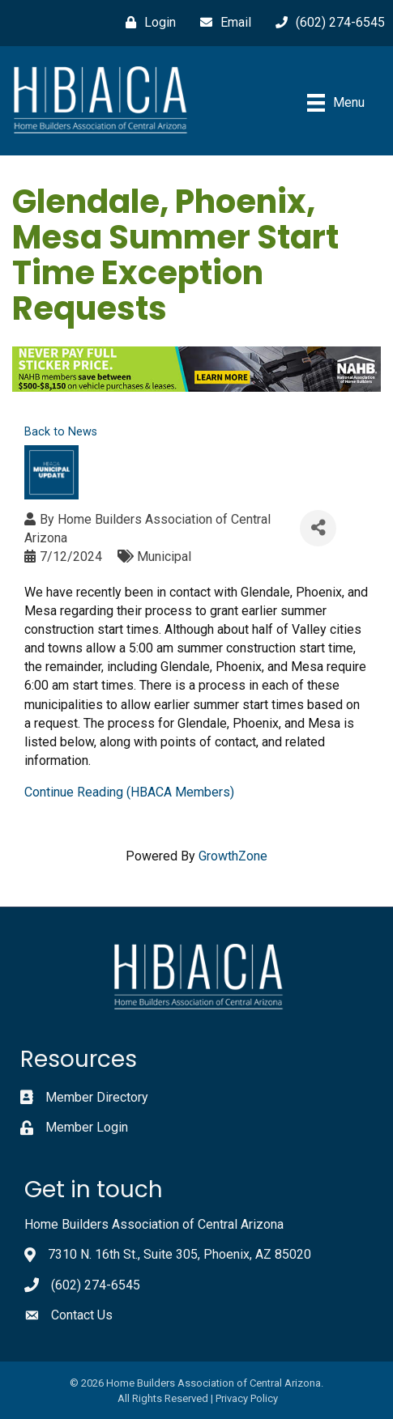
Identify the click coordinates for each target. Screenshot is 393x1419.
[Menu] (336, 103)
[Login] (146, 22)
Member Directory (96, 1097)
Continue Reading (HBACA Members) (129, 792)
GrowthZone (233, 856)
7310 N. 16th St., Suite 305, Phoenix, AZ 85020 (179, 1254)
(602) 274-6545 (95, 1285)
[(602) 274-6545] (326, 22)
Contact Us (82, 1315)
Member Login (86, 1127)
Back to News (60, 432)
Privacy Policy (247, 1398)
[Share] (318, 528)
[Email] (221, 22)
